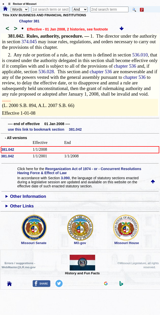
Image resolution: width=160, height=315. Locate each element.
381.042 (7, 149)
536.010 (140, 54)
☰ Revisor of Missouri (21, 4)
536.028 (46, 71)
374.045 (29, 41)
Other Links (22, 206)
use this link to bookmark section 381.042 (45, 129)
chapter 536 (125, 66)
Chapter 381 (29, 21)
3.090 (65, 178)
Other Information (28, 196)
